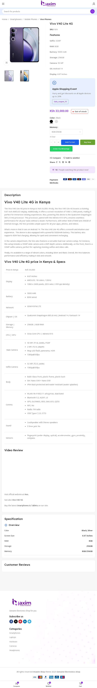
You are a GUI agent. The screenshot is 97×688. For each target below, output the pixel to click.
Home (4, 19)
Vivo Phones (45, 19)
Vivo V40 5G (17, 500)
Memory (53, 127)
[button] (61, 149)
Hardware (13, 641)
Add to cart (70, 142)
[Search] (48, 11)
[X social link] (59, 162)
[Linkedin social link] (66, 162)
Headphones (14, 650)
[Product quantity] (55, 142)
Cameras (13, 646)
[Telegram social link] (69, 162)
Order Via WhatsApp (61, 149)
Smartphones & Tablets (27, 505)
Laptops (12, 637)
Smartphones (16, 19)
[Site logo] (48, 3)
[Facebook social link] (56, 162)
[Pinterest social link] (63, 162)
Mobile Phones (31, 19)
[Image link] (22, 602)
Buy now (87, 142)
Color (52, 117)
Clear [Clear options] (53, 137)
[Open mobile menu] (3, 3)
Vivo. (27, 494)
